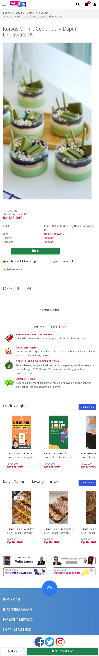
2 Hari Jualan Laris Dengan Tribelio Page (29, 453)
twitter (50, 642)
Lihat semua (87, 407)
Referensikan (12, 269)
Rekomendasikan (64, 261)
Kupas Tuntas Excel (55, 453)
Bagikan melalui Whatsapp (20, 261)
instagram (60, 642)
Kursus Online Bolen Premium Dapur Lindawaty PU (36, 529)
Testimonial (55, 369)
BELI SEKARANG (62, 651)
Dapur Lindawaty (54, 234)
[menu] (4, 4)
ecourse (49, 238)
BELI (35, 251)
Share (12, 651)
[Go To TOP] (49, 587)
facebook (39, 642)
